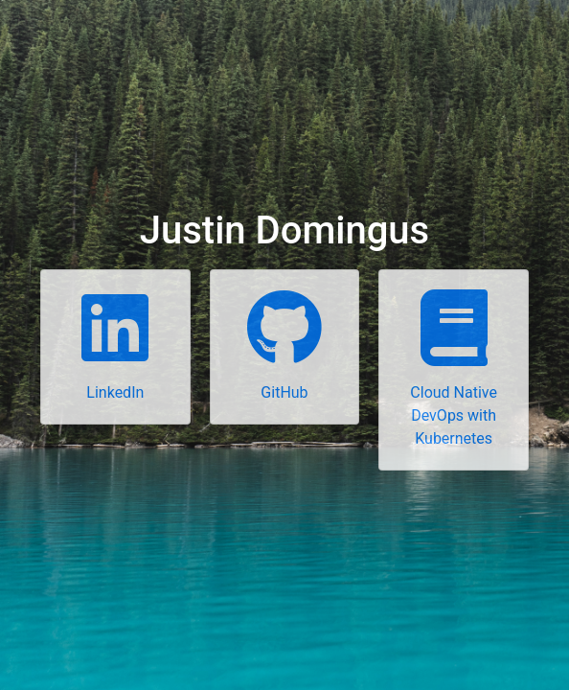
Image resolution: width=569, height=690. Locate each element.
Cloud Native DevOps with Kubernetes (453, 415)
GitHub (284, 392)
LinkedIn (115, 392)
